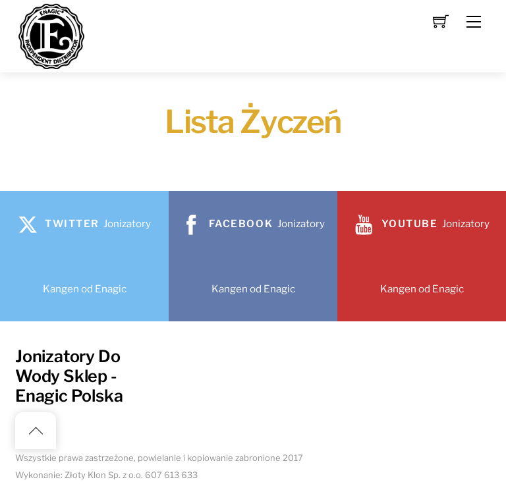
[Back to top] (35, 430)
